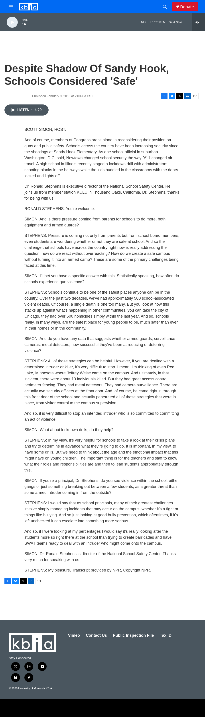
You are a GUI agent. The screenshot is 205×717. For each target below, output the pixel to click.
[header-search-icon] (165, 7)
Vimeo (74, 635)
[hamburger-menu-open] (11, 6)
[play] (12, 22)
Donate (187, 6)
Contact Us (96, 635)
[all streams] (198, 22)
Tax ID (165, 635)
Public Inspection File (133, 635)
